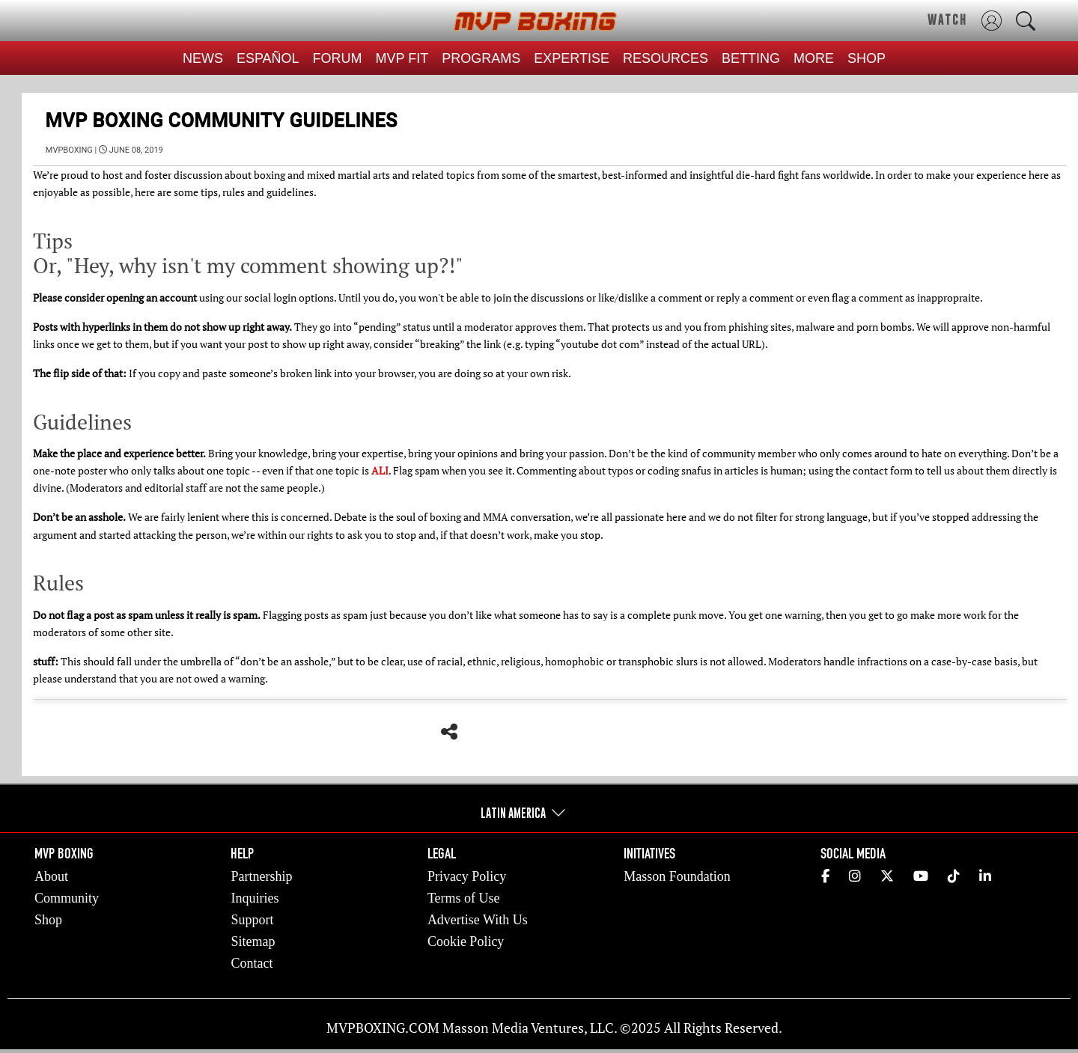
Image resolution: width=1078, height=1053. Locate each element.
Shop (48, 919)
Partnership (261, 876)
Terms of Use (463, 898)
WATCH (947, 19)
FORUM (337, 58)
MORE (814, 58)
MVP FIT (402, 58)
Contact (251, 963)
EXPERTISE (571, 58)
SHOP (866, 58)
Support (252, 919)
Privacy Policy (467, 876)
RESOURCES (665, 58)
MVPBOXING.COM (382, 1028)
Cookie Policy (466, 941)
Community (66, 898)
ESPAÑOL (268, 58)
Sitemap (253, 941)
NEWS (203, 58)
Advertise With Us (477, 919)
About (51, 876)
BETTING (751, 58)
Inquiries (254, 898)
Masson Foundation (677, 876)
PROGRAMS (481, 58)
